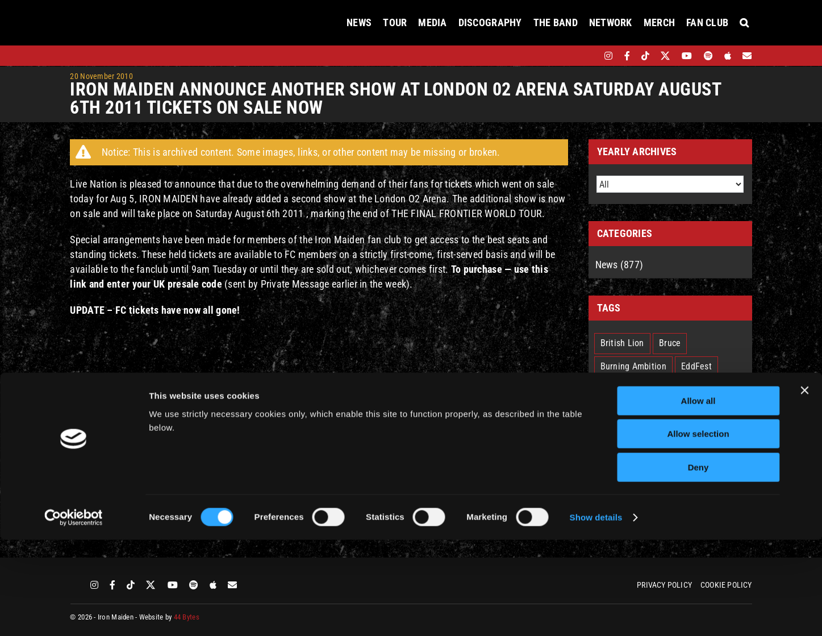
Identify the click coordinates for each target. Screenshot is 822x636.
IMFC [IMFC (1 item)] (643, 389)
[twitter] (665, 55)
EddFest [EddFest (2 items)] (696, 366)
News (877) (619, 265)
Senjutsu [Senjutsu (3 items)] (721, 435)
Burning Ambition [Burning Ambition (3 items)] (633, 366)
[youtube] (687, 55)
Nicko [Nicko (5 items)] (723, 412)
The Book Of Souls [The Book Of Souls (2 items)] (702, 459)
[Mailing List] (747, 55)
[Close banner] (804, 486)
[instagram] (608, 55)
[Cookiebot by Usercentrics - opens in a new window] (73, 613)
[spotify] (708, 55)
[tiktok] (645, 55)
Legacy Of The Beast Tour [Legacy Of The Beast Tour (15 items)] (649, 412)
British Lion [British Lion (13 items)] (622, 343)
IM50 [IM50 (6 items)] (609, 389)
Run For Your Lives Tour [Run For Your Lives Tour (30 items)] (645, 435)
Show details (596, 613)
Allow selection (698, 530)
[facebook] (627, 55)
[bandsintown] (589, 55)
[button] (744, 22)
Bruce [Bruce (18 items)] (670, 343)
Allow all (698, 497)
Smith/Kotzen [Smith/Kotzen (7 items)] (626, 459)
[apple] (727, 55)
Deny (698, 563)
